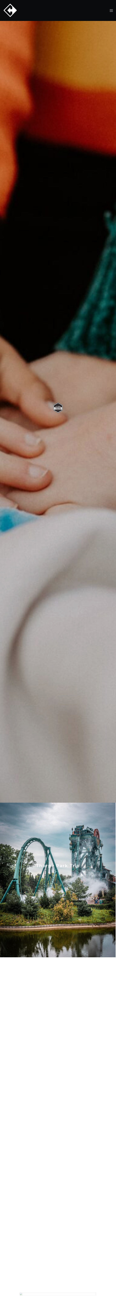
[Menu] (110, 10)
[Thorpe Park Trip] (58, 880)
